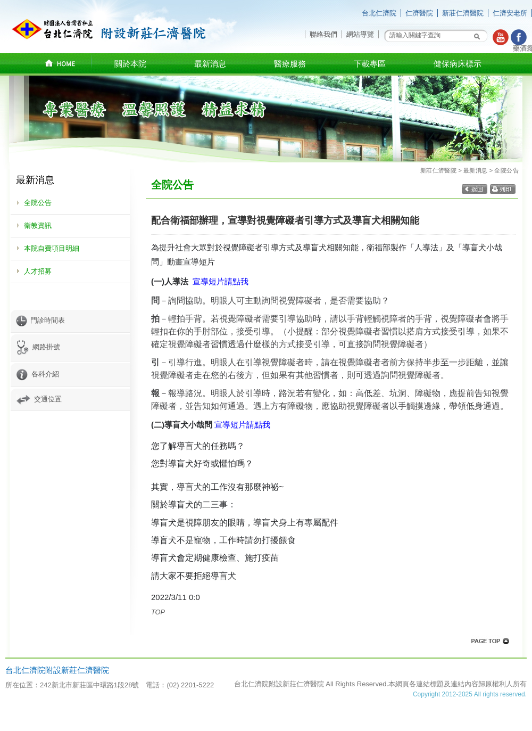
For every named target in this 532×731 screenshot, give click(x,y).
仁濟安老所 (510, 13)
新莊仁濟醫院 (463, 13)
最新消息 (475, 170)
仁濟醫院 (419, 13)
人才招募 (38, 271)
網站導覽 (360, 34)
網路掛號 (38, 347)
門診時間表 (40, 320)
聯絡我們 (323, 34)
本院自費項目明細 (51, 248)
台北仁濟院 (379, 13)
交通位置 (39, 399)
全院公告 (38, 203)
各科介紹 (37, 374)
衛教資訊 (38, 225)
